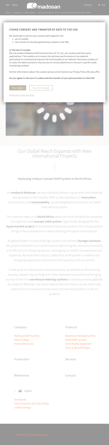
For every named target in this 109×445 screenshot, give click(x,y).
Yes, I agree (17, 87)
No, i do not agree (41, 87)
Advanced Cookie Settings (21, 95)
